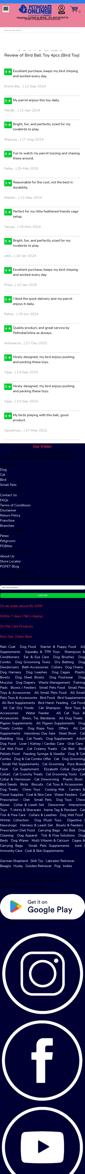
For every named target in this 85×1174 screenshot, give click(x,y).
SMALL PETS (46, 50)
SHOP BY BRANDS (55, 50)
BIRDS (40, 50)
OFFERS (24, 50)
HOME (19, 50)
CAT (35, 50)
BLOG (61, 50)
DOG (30, 50)
